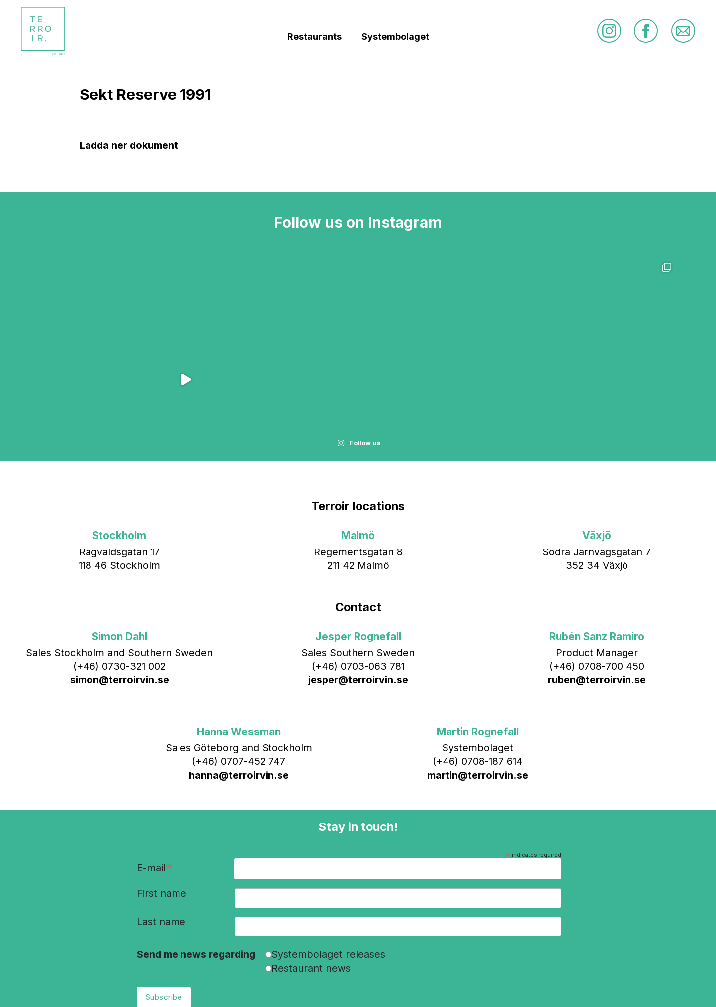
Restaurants (314, 40)
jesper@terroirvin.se (358, 596)
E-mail (155, 784)
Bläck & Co (436, 984)
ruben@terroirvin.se (597, 596)
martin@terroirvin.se (477, 691)
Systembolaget (395, 40)
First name (161, 809)
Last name (161, 837)
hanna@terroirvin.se (239, 691)
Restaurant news (311, 884)
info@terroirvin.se (342, 984)
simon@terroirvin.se (119, 596)
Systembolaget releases (328, 870)
